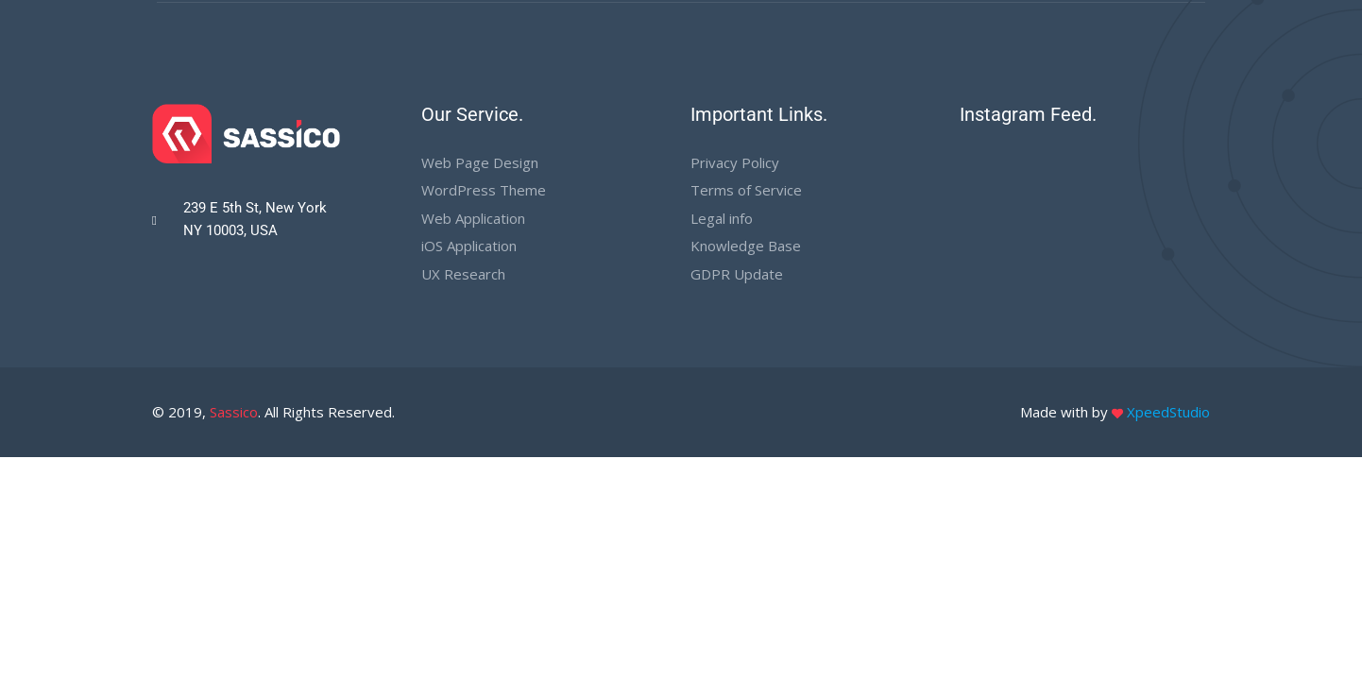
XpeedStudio (1168, 411)
